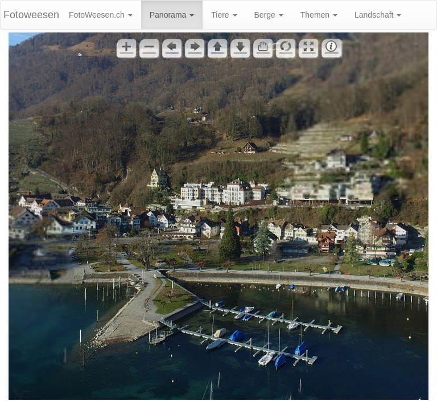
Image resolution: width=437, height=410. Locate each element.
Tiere (224, 14)
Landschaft (377, 14)
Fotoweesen (31, 14)
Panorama (172, 14)
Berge (268, 14)
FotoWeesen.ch (101, 14)
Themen (318, 14)
